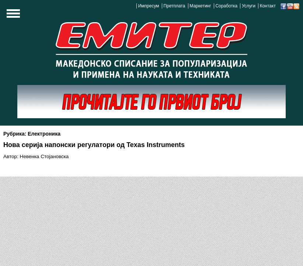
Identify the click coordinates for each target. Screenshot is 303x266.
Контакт (268, 5)
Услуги (248, 5)
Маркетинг (200, 5)
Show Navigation (12, 15)
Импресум (148, 5)
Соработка (226, 5)
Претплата (174, 5)
